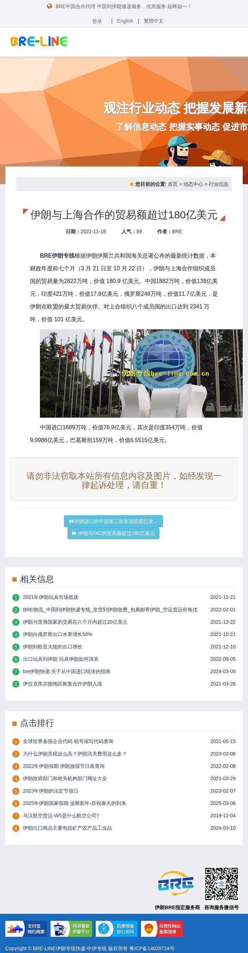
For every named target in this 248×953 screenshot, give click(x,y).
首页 (173, 184)
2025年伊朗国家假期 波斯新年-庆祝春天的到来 (74, 803)
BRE (177, 231)
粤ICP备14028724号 (152, 948)
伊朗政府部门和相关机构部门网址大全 (65, 778)
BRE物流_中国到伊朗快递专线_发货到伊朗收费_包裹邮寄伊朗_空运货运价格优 (110, 609)
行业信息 (219, 184)
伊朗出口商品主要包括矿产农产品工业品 (67, 828)
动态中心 (193, 184)
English (125, 21)
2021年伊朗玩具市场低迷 (50, 597)
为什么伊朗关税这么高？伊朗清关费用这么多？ (75, 754)
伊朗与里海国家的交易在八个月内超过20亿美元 (75, 622)
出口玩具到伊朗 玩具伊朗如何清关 (61, 659)
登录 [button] (97, 21)
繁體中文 (154, 21)
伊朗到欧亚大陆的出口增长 (52, 646)
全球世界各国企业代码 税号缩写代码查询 (68, 741)
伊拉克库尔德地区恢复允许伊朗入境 (62, 684)
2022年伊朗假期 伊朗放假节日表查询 (64, 766)
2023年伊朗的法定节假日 (50, 791)
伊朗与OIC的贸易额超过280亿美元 (113, 533)
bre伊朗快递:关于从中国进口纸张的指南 (67, 671)
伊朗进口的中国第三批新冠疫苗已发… (114, 521)
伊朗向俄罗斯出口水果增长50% (57, 634)
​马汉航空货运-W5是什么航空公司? (61, 815)
